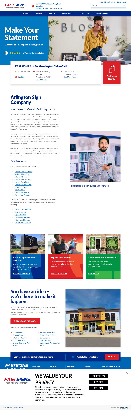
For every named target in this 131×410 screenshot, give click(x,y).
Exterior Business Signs (23, 184)
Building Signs (45, 338)
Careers (113, 2)
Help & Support (67, 13)
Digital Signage (20, 190)
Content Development (23, 209)
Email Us (21, 77)
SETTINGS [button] (98, 376)
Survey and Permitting (23, 222)
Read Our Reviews (59, 274)
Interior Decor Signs (22, 182)
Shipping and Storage (22, 220)
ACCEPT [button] (98, 382)
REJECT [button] (98, 388)
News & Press (104, 2)
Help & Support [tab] (71, 368)
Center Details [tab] (56, 9)
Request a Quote (102, 13)
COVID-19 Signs (21, 187)
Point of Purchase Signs (23, 179)
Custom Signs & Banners (23, 171)
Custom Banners (19, 335)
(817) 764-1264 (42, 8)
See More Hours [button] (70, 77)
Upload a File (84, 13)
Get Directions (41, 79)
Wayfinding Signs (19, 338)
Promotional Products (22, 195)
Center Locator (121, 2)
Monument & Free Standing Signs (50, 344)
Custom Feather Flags (48, 335)
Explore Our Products (25, 321)
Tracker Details (18, 407)
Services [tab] (36, 366)
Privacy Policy (7, 407)
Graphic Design (20, 212)
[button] (126, 372)
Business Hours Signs (22, 174)
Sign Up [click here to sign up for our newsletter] (111, 357)
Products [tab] (54, 366)
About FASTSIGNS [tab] (90, 368)
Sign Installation (20, 215)
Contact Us (93, 274)
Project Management (22, 217)
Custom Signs (18, 332)
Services (39, 13)
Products (26, 13)
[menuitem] (26, 13)
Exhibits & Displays (21, 177)
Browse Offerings (21, 274)
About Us (52, 13)
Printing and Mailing (22, 192)
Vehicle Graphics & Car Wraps (21, 344)
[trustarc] (123, 407)
